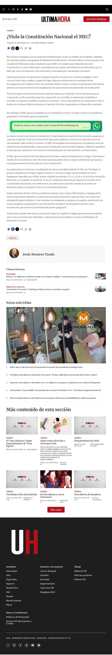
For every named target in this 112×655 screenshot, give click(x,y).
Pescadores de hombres (87, 495)
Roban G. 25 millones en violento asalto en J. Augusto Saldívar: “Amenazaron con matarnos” (47, 277)
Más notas (56, 510)
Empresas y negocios (15, 287)
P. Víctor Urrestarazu (96, 499)
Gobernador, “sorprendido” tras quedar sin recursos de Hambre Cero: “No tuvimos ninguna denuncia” (55, 391)
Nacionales (11, 275)
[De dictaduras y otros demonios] (56, 480)
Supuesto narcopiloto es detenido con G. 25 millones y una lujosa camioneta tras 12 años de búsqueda (55, 383)
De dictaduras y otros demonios (52, 496)
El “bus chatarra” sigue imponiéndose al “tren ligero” (19, 444)
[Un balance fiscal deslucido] (22, 480)
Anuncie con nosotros (51, 567)
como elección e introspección (52, 442)
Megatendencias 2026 (86, 441)
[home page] (56, 19)
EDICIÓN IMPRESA (96, 19)
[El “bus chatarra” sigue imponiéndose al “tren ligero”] (22, 426)
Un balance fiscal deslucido (21, 495)
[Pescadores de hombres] (90, 480)
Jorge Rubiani (32, 450)
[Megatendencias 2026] (90, 426)
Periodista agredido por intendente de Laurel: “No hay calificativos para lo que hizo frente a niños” (54, 375)
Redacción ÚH (32, 280)
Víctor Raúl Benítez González (97, 445)
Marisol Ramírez (63, 464)
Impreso (13, 238)
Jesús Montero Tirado (38, 255)
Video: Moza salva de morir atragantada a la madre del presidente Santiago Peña (46, 368)
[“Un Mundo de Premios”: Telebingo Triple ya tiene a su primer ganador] (100, 289)
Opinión (10, 31)
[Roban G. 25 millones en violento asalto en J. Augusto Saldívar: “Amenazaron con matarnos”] (100, 277)
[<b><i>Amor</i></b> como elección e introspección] (56, 426)
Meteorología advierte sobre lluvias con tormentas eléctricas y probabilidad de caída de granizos (53, 399)
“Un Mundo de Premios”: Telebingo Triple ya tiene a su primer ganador (38, 290)
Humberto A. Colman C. (28, 499)
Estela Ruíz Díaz (64, 502)
